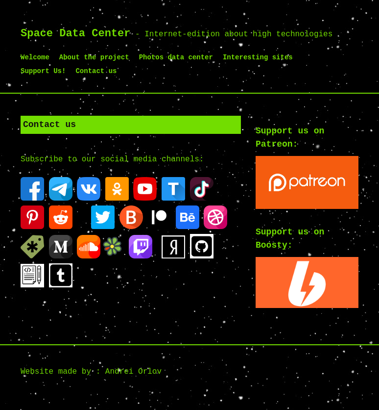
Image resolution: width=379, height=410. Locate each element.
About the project (94, 57)
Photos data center (176, 57)
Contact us (96, 71)
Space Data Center (75, 33)
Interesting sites (258, 57)
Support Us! (43, 71)
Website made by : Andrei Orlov (91, 371)
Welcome (35, 57)
